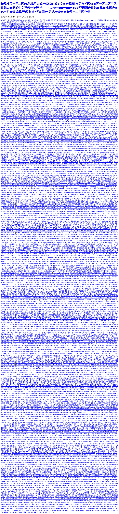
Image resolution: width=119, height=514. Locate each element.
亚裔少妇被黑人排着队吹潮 (104, 211)
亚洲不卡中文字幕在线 (61, 357)
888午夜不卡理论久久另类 (74, 324)
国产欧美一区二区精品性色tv (105, 62)
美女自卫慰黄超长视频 (93, 422)
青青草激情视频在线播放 (90, 133)
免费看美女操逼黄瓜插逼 (106, 152)
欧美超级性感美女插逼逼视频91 (43, 357)
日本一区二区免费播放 (89, 418)
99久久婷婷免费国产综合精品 (10, 277)
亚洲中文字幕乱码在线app (27, 391)
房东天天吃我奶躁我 (104, 418)
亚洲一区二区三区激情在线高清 (101, 108)
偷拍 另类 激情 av (73, 24)
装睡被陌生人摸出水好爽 (65, 277)
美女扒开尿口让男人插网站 (54, 79)
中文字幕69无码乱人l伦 (67, 47)
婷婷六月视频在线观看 (70, 411)
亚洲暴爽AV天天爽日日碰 (29, 135)
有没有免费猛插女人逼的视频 (12, 217)
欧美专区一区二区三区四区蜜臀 (63, 154)
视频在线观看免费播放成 (73, 158)
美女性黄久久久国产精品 (108, 49)
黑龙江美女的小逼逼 (12, 395)
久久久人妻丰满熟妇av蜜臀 (101, 139)
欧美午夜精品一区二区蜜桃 (33, 66)
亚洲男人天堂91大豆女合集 (89, 171)
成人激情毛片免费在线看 (51, 91)
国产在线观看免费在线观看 (29, 37)
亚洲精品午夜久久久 (42, 98)
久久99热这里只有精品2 (81, 116)
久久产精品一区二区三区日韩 (50, 58)
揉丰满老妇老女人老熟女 (42, 146)
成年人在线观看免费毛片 (34, 510)
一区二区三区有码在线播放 (26, 188)
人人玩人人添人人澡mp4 (91, 37)
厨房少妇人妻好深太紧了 (74, 257)
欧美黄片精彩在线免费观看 (30, 120)
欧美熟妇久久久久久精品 (83, 45)
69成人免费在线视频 (72, 177)
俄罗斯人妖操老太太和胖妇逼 (89, 466)
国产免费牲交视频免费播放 (90, 202)
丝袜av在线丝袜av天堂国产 (38, 56)
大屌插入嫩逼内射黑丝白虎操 (99, 75)
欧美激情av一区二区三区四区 (59, 43)
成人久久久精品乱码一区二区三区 (24, 227)
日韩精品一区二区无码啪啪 (89, 284)
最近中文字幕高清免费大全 (9, 328)
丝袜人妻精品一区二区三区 (84, 412)
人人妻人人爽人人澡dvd (27, 456)
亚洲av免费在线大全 (7, 183)
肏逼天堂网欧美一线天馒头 (51, 231)
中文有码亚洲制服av (80, 154)
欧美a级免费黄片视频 (50, 430)
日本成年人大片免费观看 (47, 148)
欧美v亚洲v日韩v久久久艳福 (37, 177)
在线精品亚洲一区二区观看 (40, 376)
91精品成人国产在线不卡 (84, 361)
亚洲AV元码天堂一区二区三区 (97, 167)
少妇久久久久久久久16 (55, 206)
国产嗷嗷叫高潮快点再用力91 (27, 353)
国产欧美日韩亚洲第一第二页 (80, 365)
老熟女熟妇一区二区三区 (92, 120)
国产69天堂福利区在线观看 (78, 456)
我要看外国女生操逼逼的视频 (75, 336)
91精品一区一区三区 (70, 187)
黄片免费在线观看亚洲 (66, 91)
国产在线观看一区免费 (14, 91)
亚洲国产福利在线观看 (84, 139)
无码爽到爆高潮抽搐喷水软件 (77, 460)
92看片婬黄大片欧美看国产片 (103, 162)
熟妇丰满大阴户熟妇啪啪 (84, 265)
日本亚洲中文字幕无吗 (16, 144)
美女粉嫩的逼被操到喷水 (9, 502)
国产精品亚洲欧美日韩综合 (43, 349)
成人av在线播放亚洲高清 (102, 430)
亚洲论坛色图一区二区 (71, 198)
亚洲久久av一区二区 (55, 254)
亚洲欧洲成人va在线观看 (17, 478)
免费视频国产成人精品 (108, 290)
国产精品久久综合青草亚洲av (98, 156)
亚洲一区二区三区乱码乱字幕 (61, 495)
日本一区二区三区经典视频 (105, 330)
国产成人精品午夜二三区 (32, 45)
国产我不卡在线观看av (92, 303)
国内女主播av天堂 (85, 129)
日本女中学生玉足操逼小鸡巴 (19, 246)
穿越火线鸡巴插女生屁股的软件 (100, 259)
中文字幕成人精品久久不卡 (15, 229)
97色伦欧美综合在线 (88, 453)
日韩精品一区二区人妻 (54, 196)
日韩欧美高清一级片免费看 (83, 190)
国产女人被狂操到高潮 (17, 359)
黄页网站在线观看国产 (73, 437)
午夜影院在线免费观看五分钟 (55, 152)
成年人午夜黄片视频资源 (28, 116)
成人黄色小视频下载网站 (13, 135)
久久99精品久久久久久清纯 (49, 299)
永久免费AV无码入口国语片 (58, 60)
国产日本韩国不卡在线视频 (96, 93)
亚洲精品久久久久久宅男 (14, 169)
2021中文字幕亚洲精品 (35, 248)
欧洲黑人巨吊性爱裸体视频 (31, 74)
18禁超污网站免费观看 (68, 265)
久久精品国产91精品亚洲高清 (47, 156)
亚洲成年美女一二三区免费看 (15, 41)
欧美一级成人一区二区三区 (69, 231)
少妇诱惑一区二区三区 (61, 28)
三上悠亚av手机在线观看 (59, 290)
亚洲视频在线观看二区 (76, 35)
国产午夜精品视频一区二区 (67, 227)
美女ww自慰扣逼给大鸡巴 (11, 37)
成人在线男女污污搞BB (95, 326)
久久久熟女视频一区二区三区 (21, 121)
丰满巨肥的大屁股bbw (45, 464)
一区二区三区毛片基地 (19, 108)
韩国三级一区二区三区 (11, 386)
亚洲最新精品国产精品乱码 (19, 194)
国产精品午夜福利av (31, 464)
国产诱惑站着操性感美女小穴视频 (101, 267)
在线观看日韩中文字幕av (24, 64)
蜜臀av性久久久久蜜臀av (41, 87)
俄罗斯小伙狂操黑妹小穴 (94, 56)
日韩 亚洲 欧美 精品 (51, 252)
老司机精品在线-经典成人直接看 (45, 118)
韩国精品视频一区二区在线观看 (38, 60)
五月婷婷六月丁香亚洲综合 (87, 208)
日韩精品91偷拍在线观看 (33, 307)
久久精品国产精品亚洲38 (37, 194)
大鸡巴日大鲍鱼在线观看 (101, 359)
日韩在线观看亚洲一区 (40, 439)
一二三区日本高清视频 (26, 127)
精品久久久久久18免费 (102, 409)
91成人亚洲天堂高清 (12, 95)
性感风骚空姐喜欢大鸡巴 (51, 83)
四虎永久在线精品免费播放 (38, 206)
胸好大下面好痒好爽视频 (110, 338)
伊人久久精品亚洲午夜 (51, 259)
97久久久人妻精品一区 (34, 265)
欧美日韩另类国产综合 (81, 434)
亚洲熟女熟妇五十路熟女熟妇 (87, 187)
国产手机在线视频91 (32, 384)
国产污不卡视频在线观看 (48, 466)
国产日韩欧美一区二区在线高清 (70, 125)
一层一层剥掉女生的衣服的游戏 (44, 35)
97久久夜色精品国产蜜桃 (103, 397)
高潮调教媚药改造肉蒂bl (97, 95)
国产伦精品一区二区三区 (17, 141)
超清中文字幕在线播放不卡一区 (40, 30)
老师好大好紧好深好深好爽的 (103, 51)
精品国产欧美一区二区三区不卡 (107, 97)
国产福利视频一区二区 (68, 263)
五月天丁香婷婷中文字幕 (33, 100)
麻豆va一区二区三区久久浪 (16, 100)
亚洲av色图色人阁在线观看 (60, 414)
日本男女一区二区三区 (72, 112)
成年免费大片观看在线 (33, 412)
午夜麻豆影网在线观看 (35, 420)
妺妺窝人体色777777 (50, 213)
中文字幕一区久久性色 (31, 144)
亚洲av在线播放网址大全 (52, 416)
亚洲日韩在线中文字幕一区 (104, 332)
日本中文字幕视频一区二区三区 (34, 399)
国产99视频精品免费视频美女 (35, 309)
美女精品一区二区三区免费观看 (58, 439)
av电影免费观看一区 (80, 299)
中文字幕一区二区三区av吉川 (94, 200)
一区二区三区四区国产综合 (44, 24)
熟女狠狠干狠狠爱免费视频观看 (13, 286)
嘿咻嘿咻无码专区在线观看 (90, 33)
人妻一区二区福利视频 (46, 483)
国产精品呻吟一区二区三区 (47, 217)
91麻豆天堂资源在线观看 (68, 139)
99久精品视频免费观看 (102, 179)
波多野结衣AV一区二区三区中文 (39, 388)
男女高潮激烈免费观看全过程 (88, 319)
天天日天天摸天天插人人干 (101, 210)
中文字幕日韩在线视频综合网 (99, 91)
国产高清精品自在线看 (70, 435)
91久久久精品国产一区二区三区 (41, 154)
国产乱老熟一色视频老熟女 (105, 66)
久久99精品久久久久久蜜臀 (56, 453)
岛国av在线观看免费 (79, 93)
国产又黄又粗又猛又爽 (23, 376)
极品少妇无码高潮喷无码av (76, 422)
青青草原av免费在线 (27, 118)
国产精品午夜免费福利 (24, 28)
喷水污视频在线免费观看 (32, 491)
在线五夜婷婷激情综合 (13, 443)
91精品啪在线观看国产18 (106, 443)
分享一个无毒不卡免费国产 (36, 112)
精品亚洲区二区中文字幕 (34, 435)
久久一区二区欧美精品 (72, 338)
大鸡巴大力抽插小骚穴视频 (28, 273)
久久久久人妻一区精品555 (34, 41)
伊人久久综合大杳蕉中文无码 (60, 311)
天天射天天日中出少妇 (85, 39)
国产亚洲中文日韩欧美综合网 (37, 53)
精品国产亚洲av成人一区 (97, 137)
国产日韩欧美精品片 (86, 51)
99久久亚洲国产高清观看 (109, 303)
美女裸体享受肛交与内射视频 (82, 144)
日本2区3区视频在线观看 (21, 407)
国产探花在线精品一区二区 (98, 223)
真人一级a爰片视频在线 (16, 110)
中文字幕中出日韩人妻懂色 (95, 368)
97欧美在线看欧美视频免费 (78, 185)
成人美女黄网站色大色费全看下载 (18, 56)
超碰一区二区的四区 (106, 466)
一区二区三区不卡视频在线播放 (84, 123)
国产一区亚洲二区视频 (81, 491)
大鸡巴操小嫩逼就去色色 (17, 405)
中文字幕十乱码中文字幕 (27, 98)
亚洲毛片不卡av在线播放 (52, 420)
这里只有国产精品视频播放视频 (106, 70)
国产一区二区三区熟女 (43, 72)
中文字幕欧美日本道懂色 (67, 74)
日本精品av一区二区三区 (52, 47)
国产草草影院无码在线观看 (75, 30)
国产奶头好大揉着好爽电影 (106, 131)
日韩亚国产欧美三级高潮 (17, 278)
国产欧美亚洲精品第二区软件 (107, 165)
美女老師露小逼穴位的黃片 (72, 164)
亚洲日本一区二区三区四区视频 (72, 298)
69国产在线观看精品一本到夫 (84, 246)
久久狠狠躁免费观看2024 (48, 77)
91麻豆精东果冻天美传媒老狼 (85, 248)
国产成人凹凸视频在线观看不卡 (105, 41)
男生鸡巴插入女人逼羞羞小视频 (101, 334)
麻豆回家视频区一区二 (66, 45)
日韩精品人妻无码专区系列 (40, 389)
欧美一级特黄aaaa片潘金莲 (71, 106)
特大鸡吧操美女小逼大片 (80, 305)
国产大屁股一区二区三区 (44, 499)
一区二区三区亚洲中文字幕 (107, 399)
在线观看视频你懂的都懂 (58, 324)
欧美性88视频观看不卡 (20, 420)
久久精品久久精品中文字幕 (34, 250)
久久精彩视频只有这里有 (99, 45)
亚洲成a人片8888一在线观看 (106, 449)
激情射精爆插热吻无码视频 (57, 53)
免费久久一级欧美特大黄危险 (52, 41)
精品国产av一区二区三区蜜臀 (97, 479)
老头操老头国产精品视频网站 (95, 336)
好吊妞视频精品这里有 (93, 28)
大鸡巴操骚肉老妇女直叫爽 (68, 39)
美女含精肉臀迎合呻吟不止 (63, 395)
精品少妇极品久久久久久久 (62, 464)
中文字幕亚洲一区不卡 (106, 481)
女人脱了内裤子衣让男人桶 (49, 382)
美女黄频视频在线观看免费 (22, 455)
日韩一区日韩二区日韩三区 (93, 474)
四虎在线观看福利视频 (70, 41)
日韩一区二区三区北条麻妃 (79, 81)
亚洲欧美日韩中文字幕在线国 (38, 33)
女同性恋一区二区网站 (109, 273)
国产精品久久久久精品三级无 (17, 60)
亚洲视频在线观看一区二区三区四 (60, 344)
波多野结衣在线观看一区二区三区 (28, 321)
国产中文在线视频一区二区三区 (102, 219)
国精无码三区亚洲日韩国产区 (83, 321)
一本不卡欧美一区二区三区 (13, 338)
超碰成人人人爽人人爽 (95, 114)
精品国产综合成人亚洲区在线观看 (57, 309)
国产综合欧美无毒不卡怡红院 (61, 455)
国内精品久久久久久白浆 (109, 121)
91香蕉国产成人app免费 (69, 208)
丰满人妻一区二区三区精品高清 (81, 188)
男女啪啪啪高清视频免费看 (72, 202)
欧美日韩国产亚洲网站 (26, 146)
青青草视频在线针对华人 (31, 462)
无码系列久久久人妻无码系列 (55, 338)
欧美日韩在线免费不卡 (59, 443)
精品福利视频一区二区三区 (84, 263)
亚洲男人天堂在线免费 (54, 298)
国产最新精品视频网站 (40, 97)
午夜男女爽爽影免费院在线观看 (62, 301)
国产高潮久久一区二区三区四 (77, 60)
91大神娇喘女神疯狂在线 (88, 106)
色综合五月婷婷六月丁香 (101, 321)
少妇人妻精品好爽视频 (23, 160)
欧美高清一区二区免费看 (98, 269)
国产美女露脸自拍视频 (89, 487)
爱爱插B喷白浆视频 (61, 353)
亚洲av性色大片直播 (87, 179)
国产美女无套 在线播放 (22, 171)
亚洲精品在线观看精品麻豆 (104, 342)
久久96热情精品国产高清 (93, 292)
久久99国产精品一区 (12, 234)
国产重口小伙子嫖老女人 (38, 162)
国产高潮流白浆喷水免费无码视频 (23, 481)
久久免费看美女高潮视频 (71, 284)
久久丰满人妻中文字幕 (13, 118)
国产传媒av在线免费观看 (86, 41)
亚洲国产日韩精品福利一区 (97, 414)
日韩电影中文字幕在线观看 (46, 267)
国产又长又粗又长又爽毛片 (14, 137)
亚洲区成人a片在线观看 (101, 58)
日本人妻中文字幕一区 (23, 204)
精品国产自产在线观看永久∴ (44, 95)
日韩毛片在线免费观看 (38, 164)
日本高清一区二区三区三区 (58, 183)
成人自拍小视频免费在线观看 (33, 416)
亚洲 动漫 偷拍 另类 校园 (36, 200)
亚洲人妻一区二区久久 (32, 382)
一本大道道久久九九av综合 (16, 139)
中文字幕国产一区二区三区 (50, 45)
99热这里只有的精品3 (98, 74)
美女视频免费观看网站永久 (16, 219)
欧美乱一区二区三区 (104, 257)
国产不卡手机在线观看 (43, 185)
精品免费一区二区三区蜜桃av (34, 474)
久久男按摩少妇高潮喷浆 (79, 167)
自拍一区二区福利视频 (110, 326)
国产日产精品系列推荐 (57, 104)
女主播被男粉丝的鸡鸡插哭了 (15, 79)
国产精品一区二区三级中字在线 (29, 58)
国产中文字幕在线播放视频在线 (78, 351)
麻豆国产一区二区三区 (24, 165)
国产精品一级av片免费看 (108, 33)
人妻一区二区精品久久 (28, 499)
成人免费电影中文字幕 (37, 133)
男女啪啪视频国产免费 (37, 255)
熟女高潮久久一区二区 (46, 144)
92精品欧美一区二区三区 (87, 194)
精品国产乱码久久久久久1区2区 (93, 53)
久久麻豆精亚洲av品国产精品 (42, 210)
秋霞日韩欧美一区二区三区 (98, 439)
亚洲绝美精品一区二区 (110, 154)
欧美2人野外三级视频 (106, 324)
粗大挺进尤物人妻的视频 (21, 125)
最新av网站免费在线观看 (71, 407)
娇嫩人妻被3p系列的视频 (63, 150)
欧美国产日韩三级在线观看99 (105, 208)
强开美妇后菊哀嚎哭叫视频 (98, 434)
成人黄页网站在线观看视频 (9, 288)
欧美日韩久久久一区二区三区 (35, 79)
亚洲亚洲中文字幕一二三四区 (102, 141)
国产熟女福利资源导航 (100, 39)
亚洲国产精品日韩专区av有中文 (37, 131)
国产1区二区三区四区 (14, 225)
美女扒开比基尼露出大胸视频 (45, 328)
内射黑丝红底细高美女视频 (105, 447)
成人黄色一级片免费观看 (71, 26)
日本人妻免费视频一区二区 (23, 89)
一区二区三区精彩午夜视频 (21, 296)
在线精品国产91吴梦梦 (41, 183)
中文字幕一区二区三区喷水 (34, 405)
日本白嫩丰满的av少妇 (66, 229)
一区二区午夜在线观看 (91, 324)
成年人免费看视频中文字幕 (33, 129)
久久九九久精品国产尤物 (18, 196)
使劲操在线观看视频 (24, 164)
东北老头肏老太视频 (56, 87)
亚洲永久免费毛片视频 (104, 470)
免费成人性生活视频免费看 (72, 85)
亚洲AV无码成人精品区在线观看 (11, 74)
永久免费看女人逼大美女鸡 (30, 225)
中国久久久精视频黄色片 (14, 403)
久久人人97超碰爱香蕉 (17, 254)
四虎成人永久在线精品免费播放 (23, 344)
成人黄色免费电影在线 (22, 30)
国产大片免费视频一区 (32, 77)
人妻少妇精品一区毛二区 (81, 301)
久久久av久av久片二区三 (20, 33)
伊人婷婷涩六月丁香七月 (87, 403)
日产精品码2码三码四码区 (86, 70)
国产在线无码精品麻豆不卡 (11, 499)
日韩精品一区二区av (55, 202)
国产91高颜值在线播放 (28, 447)
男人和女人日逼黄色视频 (32, 441)
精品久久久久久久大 (16, 432)
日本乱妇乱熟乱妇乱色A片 (87, 62)
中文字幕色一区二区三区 (37, 504)
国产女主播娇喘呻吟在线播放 (72, 165)
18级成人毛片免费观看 (91, 35)
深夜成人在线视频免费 (96, 376)
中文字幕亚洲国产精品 (99, 227)
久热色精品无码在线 (110, 389)
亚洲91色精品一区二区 (23, 401)
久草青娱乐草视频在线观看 (55, 418)
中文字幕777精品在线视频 (72, 432)
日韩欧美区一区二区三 (18, 510)
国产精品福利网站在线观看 (57, 131)
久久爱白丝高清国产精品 (12, 303)
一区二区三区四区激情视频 (57, 171)
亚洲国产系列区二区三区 (88, 286)
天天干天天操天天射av (88, 432)
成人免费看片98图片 (30, 93)
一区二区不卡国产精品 (10, 87)
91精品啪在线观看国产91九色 (79, 376)
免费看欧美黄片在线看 (16, 93)
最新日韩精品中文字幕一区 (89, 125)
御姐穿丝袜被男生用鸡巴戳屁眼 (65, 391)
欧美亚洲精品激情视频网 (24, 365)
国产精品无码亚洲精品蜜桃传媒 (40, 49)
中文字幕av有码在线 (16, 181)
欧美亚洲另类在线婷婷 (75, 37)
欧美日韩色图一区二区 (76, 288)
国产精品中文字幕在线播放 (106, 240)
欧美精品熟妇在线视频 (35, 142)
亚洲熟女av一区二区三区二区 (10, 24)
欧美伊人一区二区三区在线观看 (16, 265)
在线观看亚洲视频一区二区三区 (43, 28)
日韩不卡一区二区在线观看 (109, 275)
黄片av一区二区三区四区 (38, 261)
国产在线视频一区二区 (109, 181)
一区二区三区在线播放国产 (72, 133)
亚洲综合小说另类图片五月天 (106, 250)
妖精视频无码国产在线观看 (86, 211)
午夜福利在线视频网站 (81, 259)
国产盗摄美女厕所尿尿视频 (34, 263)
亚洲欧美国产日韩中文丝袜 (72, 255)
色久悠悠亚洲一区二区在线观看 (62, 54)
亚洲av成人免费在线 (96, 384)
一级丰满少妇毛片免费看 (97, 489)
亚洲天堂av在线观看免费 (19, 271)
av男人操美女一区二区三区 (22, 158)
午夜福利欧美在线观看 (30, 351)
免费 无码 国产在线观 (42, 344)
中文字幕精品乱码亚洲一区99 (48, 485)
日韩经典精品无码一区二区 (33, 110)
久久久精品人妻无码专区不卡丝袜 (45, 434)
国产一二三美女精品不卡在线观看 (26, 242)
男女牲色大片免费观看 (43, 422)
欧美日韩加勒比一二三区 (46, 497)
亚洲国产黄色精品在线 (57, 127)
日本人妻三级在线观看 (97, 173)
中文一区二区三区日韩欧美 (102, 506)
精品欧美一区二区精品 (22, 252)
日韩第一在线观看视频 (104, 366)
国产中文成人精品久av (13, 120)
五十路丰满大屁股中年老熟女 (35, 85)
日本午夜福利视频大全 (89, 97)
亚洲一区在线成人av (108, 28)
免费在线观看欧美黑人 (14, 175)
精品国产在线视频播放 (82, 135)
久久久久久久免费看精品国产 (57, 56)
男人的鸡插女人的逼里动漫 (9, 305)
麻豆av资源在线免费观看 (88, 504)
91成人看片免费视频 (90, 87)
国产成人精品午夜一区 (69, 449)
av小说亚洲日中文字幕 (88, 370)
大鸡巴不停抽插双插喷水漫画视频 (29, 123)
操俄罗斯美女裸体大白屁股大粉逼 (30, 305)
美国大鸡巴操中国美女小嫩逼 (91, 401)
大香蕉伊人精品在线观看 (47, 70)
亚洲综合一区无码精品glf (104, 453)
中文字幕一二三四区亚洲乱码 (88, 79)
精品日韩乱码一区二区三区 (70, 366)
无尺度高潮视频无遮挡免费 (108, 345)
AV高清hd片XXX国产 (38, 204)
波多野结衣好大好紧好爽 (17, 85)
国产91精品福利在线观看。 (83, 242)
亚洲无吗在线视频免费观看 (61, 489)
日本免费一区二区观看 (92, 49)
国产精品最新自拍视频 (80, 307)
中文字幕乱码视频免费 (66, 173)
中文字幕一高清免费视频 (9, 347)
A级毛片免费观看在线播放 (81, 75)
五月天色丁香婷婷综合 (81, 148)
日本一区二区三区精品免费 (98, 282)
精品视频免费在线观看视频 (51, 265)
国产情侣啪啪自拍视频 (22, 51)
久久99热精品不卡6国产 (20, 508)
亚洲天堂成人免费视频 (89, 443)
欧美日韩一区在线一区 (98, 380)
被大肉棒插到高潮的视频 (105, 158)
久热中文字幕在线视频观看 (101, 361)
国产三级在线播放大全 (32, 299)
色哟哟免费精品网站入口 (16, 464)
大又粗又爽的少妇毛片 (54, 411)
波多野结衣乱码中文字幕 (17, 26)
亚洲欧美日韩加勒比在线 (46, 93)
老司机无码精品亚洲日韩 (97, 455)
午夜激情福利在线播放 (60, 502)
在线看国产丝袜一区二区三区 (73, 322)
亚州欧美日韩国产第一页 (55, 179)
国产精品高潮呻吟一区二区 (34, 219)
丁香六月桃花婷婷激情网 (79, 114)
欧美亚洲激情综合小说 (81, 294)
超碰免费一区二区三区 (69, 160)
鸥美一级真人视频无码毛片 (40, 487)
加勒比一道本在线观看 (27, 24)
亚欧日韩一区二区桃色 (60, 137)
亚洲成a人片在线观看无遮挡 (53, 26)
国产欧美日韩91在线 (83, 83)
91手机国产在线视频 (27, 202)
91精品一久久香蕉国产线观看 (12, 39)
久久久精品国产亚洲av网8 (41, 43)
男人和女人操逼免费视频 (52, 250)
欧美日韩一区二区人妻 (12, 185)
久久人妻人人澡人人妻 (37, 296)
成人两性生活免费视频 (24, 210)
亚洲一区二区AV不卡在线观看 (52, 435)
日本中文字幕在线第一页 (55, 164)
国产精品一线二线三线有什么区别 (17, 504)
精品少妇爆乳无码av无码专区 (70, 286)
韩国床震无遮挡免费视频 (50, 66)
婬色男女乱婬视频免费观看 (107, 79)
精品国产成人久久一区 (80, 499)
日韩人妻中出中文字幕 (37, 51)
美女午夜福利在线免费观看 (90, 510)
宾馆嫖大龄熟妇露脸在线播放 (18, 430)
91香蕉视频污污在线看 (46, 393)
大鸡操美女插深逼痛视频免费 (57, 97)
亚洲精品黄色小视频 (30, 137)
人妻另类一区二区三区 (37, 269)
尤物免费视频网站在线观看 (54, 399)
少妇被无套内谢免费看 (46, 37)
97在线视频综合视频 (96, 301)
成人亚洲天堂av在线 (39, 453)
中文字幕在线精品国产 (79, 232)
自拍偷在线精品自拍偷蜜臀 (69, 169)
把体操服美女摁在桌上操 (76, 474)
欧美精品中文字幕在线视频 (66, 108)
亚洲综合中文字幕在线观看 (54, 133)
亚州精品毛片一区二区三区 (65, 190)
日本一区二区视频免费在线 (87, 66)
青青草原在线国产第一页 (87, 100)
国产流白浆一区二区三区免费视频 (66, 70)
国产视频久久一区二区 (27, 95)
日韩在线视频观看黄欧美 (79, 495)
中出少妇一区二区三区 (92, 30)
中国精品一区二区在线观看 (69, 194)
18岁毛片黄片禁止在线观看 (57, 468)
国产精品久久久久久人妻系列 (24, 451)
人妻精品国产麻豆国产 (22, 49)
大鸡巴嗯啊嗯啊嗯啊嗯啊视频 (30, 397)
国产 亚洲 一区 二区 (64, 305)
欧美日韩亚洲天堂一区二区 (108, 437)
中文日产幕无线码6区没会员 (75, 72)
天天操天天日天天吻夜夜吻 (91, 121)
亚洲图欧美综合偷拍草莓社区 (32, 231)
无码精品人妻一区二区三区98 (59, 376)
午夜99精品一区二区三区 (18, 345)
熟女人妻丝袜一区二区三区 (72, 236)
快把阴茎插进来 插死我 (86, 409)
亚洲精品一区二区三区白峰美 (18, 319)
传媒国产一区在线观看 (101, 263)
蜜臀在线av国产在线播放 (108, 420)
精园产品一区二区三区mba (75, 426)
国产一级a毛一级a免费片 (41, 102)
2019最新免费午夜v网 (90, 399)
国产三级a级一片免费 (13, 62)
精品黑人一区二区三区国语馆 (61, 114)
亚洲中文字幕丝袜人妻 (27, 234)
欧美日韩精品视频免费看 (50, 307)
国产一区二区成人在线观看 (44, 188)
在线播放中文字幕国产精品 (30, 150)
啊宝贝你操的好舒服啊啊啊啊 (43, 451)
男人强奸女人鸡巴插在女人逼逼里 (18, 47)
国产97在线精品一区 (15, 470)
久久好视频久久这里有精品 (9, 391)
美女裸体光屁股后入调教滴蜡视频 (36, 254)
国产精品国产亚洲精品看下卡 (50, 169)
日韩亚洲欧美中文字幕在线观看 (107, 286)
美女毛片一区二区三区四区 (15, 129)
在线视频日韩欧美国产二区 (87, 250)
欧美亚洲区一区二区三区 (59, 460)
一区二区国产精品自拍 (97, 491)
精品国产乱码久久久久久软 (70, 196)
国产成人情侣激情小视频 (106, 187)
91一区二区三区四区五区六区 (80, 393)
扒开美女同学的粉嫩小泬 (55, 198)
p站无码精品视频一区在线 (67, 83)
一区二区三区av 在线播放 (90, 85)
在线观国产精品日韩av (43, 311)
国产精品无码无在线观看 (62, 188)
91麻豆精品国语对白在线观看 (98, 31)
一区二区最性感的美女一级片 (104, 246)
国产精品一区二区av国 (96, 81)
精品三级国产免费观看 (22, 133)
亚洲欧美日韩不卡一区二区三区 (48, 173)
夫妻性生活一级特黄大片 (101, 391)
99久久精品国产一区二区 (68, 58)
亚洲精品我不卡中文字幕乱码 (91, 146)
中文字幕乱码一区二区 (32, 141)
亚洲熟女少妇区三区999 (20, 315)
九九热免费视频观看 (19, 179)
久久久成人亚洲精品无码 (35, 259)
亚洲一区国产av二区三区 (107, 125)
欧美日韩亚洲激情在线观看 (65, 141)
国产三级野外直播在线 (22, 206)
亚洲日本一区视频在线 (81, 441)
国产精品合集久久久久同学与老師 (47, 403)
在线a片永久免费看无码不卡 (85, 213)
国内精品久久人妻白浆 (59, 280)
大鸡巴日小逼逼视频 (66, 123)
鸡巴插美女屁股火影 (82, 156)
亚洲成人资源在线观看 (8, 476)
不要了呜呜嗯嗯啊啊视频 (70, 100)
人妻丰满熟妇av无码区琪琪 (106, 487)
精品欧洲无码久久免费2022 (100, 464)
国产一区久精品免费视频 (15, 66)
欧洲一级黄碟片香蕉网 (61, 121)
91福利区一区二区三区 (24, 43)
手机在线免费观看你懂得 (29, 267)
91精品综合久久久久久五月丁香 (99, 150)
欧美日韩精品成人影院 (10, 370)
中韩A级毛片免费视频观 (38, 152)
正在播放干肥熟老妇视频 (71, 51)
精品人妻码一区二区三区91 (21, 198)
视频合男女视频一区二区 (99, 365)
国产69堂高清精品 (91, 131)
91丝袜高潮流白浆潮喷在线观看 (71, 204)
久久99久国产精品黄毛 (45, 351)
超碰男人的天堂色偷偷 (103, 198)
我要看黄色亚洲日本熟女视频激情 (77, 102)
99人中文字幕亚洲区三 (53, 204)
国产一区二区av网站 (60, 24)
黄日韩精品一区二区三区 (97, 116)
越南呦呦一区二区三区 (16, 190)
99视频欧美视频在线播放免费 (44, 234)
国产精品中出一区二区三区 (25, 372)
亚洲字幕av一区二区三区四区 (77, 183)
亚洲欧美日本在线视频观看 (66, 470)
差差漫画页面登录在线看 (74, 53)
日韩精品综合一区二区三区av (17, 112)
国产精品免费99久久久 (101, 244)
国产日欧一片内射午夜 (51, 229)
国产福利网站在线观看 (87, 112)
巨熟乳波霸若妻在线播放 (9, 123)
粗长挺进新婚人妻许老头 (81, 95)
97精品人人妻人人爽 (53, 342)
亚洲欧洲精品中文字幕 (27, 185)
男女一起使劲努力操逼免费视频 (53, 409)
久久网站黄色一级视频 (20, 248)
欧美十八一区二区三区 (89, 255)
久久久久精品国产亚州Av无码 (19, 236)
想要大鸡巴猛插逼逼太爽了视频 (60, 81)
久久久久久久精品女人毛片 (59, 288)
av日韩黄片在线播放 (56, 187)
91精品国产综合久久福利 (21, 269)
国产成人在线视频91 (71, 345)
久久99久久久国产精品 (94, 273)
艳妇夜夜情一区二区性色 (90, 236)
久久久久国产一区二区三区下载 (22, 453)
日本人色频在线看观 (87, 68)
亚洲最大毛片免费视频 (66, 252)
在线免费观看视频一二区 (72, 179)
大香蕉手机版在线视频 (102, 248)
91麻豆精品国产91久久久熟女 (28, 485)
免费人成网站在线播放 (89, 165)
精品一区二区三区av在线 (50, 305)
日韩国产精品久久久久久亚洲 (57, 33)
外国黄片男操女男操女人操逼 (26, 156)
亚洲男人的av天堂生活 (25, 502)
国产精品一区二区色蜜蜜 (79, 326)
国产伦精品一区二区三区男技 (32, 175)
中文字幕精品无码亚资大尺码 (88, 231)
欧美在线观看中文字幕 (102, 405)
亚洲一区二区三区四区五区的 (99, 294)
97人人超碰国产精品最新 (69, 269)
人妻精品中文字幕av (13, 267)
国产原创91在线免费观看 (25, 35)
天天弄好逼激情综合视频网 (54, 85)
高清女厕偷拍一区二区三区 (16, 250)
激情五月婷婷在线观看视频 (37, 298)
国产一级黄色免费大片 (37, 252)
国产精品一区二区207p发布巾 (105, 347)
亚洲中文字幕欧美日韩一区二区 (29, 374)
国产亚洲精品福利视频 (50, 110)
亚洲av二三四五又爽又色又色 (20, 255)
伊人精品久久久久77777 (101, 328)
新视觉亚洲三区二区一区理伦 (15, 83)
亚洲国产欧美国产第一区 (66, 135)
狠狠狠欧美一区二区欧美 (69, 397)
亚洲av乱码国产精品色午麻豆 (59, 98)
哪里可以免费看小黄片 (43, 62)
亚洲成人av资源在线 (27, 443)
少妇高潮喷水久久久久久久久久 (38, 368)
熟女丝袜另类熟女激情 (60, 31)
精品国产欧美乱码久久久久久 (83, 252)
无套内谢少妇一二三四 (54, 319)
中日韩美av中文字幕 (109, 56)
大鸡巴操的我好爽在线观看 (86, 347)
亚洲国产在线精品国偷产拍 (55, 158)
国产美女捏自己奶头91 (39, 411)
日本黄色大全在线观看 (106, 322)
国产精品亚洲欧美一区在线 (17, 131)
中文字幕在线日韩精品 (54, 160)
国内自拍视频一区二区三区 (25, 495)
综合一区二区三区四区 (65, 223)
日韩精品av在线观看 (39, 64)
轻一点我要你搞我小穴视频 (68, 225)
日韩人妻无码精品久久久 (96, 395)
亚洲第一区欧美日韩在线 (24, 232)
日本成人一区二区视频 (97, 351)
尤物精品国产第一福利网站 (19, 298)
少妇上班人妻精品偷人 (74, 443)
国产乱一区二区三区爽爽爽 (60, 282)
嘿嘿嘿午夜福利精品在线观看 (62, 116)
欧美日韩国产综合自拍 (73, 68)
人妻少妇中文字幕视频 (82, 173)
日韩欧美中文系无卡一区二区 (79, 282)
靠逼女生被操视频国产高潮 (52, 129)
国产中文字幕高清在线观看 (27, 458)
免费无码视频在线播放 (41, 127)
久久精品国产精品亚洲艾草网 (95, 127)
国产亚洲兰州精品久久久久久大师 (103, 225)
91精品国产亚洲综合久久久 (98, 54)
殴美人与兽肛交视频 (86, 24)
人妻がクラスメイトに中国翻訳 (105, 68)
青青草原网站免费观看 (11, 187)
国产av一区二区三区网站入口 (73, 87)
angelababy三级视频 (61, 35)
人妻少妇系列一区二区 (54, 106)
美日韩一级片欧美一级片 (43, 54)
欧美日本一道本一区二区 (103, 100)
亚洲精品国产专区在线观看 (56, 177)
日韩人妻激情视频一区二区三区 (89, 271)
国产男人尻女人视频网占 (93, 181)
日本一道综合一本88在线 (14, 497)
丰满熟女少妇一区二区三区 (106, 106)
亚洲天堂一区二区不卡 (90, 481)
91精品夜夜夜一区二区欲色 (72, 240)
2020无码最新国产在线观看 (85, 472)
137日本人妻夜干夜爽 (55, 363)
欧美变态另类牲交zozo (25, 87)
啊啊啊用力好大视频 (73, 171)
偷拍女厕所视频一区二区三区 (39, 324)
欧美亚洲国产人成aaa (20, 213)
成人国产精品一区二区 (51, 142)
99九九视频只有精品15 (95, 154)
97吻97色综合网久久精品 (44, 116)
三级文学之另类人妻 (35, 472)
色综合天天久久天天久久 (25, 114)
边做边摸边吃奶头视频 (58, 72)
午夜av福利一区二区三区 (85, 58)
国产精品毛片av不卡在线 (55, 236)
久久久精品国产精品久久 (57, 102)
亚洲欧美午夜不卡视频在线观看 (80, 217)
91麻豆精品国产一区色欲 (42, 288)
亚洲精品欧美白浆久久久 (85, 238)
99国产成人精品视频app (92, 288)
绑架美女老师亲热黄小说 (11, 54)
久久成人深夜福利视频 (65, 321)
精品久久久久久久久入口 (96, 495)
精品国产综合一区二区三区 (94, 389)
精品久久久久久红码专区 (45, 313)
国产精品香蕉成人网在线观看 (100, 229)
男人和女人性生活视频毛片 (76, 56)
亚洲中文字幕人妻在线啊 (33, 380)
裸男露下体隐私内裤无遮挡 (40, 401)
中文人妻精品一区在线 (96, 483)
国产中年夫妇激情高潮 (52, 246)
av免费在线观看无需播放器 (74, 481)
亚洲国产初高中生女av (79, 424)
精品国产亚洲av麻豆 (92, 311)
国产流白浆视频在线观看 (76, 389)
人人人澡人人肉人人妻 (13, 150)
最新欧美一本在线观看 (58, 30)
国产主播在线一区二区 (73, 487)
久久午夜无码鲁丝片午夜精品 (36, 106)
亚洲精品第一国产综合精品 (57, 215)
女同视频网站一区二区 (64, 430)
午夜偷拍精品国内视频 (10, 31)
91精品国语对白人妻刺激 (79, 317)
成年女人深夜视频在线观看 (73, 275)
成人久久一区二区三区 (99, 261)
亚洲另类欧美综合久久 (81, 223)
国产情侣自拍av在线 (65, 142)
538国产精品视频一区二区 (21, 418)
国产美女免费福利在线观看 (97, 43)
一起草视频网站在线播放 (107, 171)
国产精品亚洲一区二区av (98, 142)
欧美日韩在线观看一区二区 (77, 478)
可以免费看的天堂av (54, 330)
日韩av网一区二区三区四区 (64, 148)
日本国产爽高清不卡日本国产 (104, 160)
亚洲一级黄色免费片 (102, 110)
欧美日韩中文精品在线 (64, 77)
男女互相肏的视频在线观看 (102, 238)
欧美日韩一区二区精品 (102, 374)
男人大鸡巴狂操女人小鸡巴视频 (38, 104)
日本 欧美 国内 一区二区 (54, 208)
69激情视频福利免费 (58, 481)
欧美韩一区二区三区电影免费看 (103, 144)
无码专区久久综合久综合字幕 (22, 102)
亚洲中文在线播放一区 (92, 206)
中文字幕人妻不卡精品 (90, 309)
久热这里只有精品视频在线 (70, 129)
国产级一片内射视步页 (90, 322)
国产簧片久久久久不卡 (99, 296)
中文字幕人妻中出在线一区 (59, 368)
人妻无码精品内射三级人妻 (19, 368)
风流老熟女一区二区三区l (102, 485)
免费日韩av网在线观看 (101, 175)
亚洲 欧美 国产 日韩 (9, 389)
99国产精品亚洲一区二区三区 (66, 238)
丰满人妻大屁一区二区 (100, 89)
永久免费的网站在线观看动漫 (24, 183)
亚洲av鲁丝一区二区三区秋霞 (25, 72)
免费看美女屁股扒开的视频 (35, 26)
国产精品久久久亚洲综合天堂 (40, 221)
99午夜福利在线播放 (21, 142)
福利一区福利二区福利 (34, 271)
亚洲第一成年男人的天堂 (29, 173)
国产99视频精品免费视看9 (79, 150)
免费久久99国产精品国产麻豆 (10, 223)
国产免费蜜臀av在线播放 (50, 175)
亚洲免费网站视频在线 (27, 54)
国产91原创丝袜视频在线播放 (51, 100)
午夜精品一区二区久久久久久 (48, 135)
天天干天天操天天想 (77, 181)
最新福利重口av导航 (101, 416)
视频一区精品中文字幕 (77, 292)
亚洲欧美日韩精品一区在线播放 (73, 206)
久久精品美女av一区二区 (69, 342)
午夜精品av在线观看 (15, 351)
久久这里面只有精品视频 (76, 221)
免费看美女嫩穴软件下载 (28, 294)
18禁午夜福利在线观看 (22, 240)
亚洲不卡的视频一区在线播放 (27, 489)
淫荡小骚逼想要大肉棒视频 (69, 250)
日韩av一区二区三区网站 (92, 64)
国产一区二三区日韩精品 (104, 504)
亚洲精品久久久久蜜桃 (13, 202)
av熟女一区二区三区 (74, 97)
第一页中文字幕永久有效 (72, 493)
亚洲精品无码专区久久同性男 (83, 328)
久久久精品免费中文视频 (80, 77)
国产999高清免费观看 (59, 49)
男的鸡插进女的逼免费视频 (90, 437)
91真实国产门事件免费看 (9, 165)
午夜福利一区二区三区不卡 (99, 135)
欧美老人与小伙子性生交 (22, 68)
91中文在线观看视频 (82, 384)
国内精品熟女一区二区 (106, 204)
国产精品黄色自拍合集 (72, 104)
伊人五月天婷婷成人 (78, 200)
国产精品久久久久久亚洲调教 (97, 307)
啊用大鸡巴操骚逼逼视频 (88, 26)
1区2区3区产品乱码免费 (71, 504)
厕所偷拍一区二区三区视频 (63, 144)
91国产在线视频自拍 (36, 407)
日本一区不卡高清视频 (87, 196)
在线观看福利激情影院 (102, 403)
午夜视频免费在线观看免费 (97, 428)
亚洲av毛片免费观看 (62, 118)
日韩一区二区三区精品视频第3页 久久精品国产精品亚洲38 (72, 349)
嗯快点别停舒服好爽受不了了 (82, 210)
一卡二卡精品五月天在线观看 (105, 112)
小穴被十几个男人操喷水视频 (42, 232)
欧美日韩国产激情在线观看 (33, 286)
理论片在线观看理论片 (102, 194)
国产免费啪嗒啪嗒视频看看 (80, 267)
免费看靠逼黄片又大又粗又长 (32, 91)
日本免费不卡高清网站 (14, 231)
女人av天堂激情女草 (20, 342)
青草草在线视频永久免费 (42, 460)
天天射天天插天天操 (63, 167)
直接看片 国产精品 (76, 121)
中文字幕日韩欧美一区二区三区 (68, 219)
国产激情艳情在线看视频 (43, 481)
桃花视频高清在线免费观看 (9, 485)
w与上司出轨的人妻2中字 (93, 72)
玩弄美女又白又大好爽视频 (66, 156)
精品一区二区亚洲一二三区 (9, 374)
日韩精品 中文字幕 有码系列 (71, 510)
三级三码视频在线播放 (11, 273)
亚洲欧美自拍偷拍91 (63, 217)
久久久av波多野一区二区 (94, 478)
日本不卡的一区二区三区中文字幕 (64, 334)
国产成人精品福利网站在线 (85, 374)
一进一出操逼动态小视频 (86, 160)
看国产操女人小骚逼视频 (17, 474)
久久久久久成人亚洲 (84, 225)
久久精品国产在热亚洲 (14, 244)
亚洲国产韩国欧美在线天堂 (33, 409)
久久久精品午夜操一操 (11, 116)
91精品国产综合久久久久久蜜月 (55, 68)
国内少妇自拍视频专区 (27, 81)
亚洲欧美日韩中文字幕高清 (31, 470)
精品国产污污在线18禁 (32, 355)
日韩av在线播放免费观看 (48, 277)
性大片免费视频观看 (74, 33)
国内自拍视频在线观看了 (63, 234)
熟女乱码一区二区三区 (25, 31)
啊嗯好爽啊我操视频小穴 (46, 395)
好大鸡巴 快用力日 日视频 (88, 104)
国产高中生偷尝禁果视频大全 (55, 112)
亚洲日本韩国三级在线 (73, 146)
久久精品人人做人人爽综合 (39, 275)
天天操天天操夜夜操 (67, 416)
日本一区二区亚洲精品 (24, 282)
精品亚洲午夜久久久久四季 (54, 504)
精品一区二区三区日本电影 (106, 87)
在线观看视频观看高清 (82, 91)
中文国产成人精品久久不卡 (63, 95)
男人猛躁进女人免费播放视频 (27, 512)
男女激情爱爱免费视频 (43, 414)
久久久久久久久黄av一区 (87, 169)
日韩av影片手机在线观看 (51, 39)
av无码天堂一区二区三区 (21, 162)
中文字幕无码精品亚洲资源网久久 (52, 432)
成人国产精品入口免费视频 (20, 211)
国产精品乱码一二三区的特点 (80, 451)
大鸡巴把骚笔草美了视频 (28, 424)
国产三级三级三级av (33, 75)
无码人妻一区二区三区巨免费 (19, 284)
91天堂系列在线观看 (106, 288)
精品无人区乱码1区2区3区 (103, 213)
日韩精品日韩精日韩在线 (80, 344)
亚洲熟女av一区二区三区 (35, 332)
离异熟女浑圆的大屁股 (46, 150)
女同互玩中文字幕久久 (23, 363)
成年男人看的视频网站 (16, 45)
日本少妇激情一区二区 (105, 340)
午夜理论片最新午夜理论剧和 (99, 451)
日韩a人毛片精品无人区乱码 (104, 123)
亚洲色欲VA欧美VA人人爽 (90, 363)
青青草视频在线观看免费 (28, 313)
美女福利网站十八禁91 (54, 162)
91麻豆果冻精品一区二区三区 (78, 31)
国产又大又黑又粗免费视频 (29, 223)
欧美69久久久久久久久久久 (54, 255)
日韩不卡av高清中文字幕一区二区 (39, 290)
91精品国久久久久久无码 (48, 75)
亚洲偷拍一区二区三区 (54, 211)
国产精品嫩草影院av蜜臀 (46, 353)
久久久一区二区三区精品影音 (50, 397)
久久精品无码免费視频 (78, 378)
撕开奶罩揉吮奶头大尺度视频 (36, 342)
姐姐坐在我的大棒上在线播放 (101, 188)
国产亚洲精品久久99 (56, 401)
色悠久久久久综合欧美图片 (9, 439)
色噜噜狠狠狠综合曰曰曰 (82, 380)
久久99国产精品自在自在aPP (62, 232)
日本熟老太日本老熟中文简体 (99, 102)
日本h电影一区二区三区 (66, 380)
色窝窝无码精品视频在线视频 (32, 39)
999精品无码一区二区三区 (14, 491)
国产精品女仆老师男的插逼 (41, 365)
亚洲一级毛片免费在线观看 (19, 177)
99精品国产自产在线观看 (61, 303)
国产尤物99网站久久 (107, 120)
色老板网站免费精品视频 (34, 83)
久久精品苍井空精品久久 (24, 476)
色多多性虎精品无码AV (54, 192)
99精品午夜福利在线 (70, 405)
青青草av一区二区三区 (87, 407)
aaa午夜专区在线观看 (104, 104)
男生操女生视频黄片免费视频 (33, 229)
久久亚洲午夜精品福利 (40, 165)
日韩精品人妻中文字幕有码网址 (27, 347)
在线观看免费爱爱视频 (71, 79)
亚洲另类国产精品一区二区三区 (14, 307)
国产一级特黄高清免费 (61, 292)
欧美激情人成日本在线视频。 (55, 64)
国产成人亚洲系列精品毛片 (98, 98)
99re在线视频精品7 (83, 269)
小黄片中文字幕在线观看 (56, 345)
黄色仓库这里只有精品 (62, 497)
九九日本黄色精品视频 (11, 294)
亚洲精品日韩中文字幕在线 (11, 378)
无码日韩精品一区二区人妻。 (43, 31)
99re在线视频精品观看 (83, 74)
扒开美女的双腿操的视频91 (98, 148)
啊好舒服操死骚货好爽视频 (31, 169)
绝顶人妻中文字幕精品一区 (96, 60)
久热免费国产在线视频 (27, 62)
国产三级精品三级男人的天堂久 (50, 366)
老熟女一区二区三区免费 (78, 28)
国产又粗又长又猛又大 (38, 449)
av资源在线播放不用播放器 (46, 242)
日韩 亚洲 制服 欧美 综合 (84, 47)
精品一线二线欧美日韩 (48, 141)
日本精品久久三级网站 (31, 190)
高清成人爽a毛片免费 (17, 409)
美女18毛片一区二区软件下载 (50, 123)
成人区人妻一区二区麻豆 (99, 393)
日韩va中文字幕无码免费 (81, 54)
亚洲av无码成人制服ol (31, 393)
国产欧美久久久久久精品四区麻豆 (21, 97)
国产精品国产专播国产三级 (9, 167)
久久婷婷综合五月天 (50, 219)
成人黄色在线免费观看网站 (51, 286)
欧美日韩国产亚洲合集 (70, 332)
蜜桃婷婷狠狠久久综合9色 (106, 177)
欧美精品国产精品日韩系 (63, 378)
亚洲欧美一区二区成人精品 (78, 43)
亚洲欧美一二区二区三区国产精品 (50, 384)
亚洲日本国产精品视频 (89, 158)
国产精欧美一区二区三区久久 (28, 70)
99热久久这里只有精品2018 (75, 49)
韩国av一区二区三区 (37, 68)
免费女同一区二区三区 (89, 192)
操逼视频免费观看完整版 (92, 426)
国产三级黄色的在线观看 (30, 148)
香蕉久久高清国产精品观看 (49, 74)
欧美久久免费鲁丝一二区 (43, 443)
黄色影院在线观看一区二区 (29, 479)
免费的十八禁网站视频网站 (80, 234)
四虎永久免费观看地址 (43, 447)
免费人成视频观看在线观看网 (21, 437)
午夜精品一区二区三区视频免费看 (83, 386)
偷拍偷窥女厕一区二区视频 (54, 51)
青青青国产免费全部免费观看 (38, 508)
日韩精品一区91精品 (109, 474)
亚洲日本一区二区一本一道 (102, 24)
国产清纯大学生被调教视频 (80, 501)
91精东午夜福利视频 (71, 62)
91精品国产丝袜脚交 (57, 62)
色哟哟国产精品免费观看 (80, 455)
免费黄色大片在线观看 (51, 248)
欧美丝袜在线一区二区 (58, 146)
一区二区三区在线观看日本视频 (35, 426)
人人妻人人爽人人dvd (88, 315)
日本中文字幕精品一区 (61, 456)
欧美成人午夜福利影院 (54, 261)
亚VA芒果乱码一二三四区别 (64, 93)
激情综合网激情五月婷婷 (24, 192)
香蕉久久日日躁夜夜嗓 (89, 257)
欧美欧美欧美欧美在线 (71, 409)
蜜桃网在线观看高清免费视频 (48, 223)
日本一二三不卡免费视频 (95, 183)
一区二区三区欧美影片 (77, 303)
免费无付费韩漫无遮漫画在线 (37, 468)
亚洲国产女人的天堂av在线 (106, 26)
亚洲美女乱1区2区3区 (37, 125)
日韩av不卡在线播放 (55, 165)
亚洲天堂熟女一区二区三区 (102, 47)
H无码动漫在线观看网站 (85, 244)
